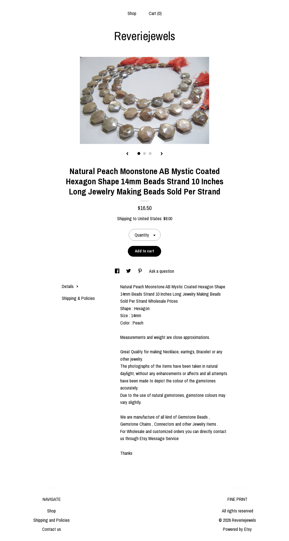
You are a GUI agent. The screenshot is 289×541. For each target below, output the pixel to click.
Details (70, 286)
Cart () (155, 13)
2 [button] (144, 153)
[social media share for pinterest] (140, 271)
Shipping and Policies (51, 520)
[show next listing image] (161, 154)
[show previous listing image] (127, 154)
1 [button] (138, 153)
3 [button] (150, 153)
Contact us (51, 529)
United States (149, 218)
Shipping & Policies (78, 298)
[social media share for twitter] (129, 271)
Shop (132, 13)
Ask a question (161, 271)
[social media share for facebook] (118, 271)
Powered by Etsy (237, 529)
